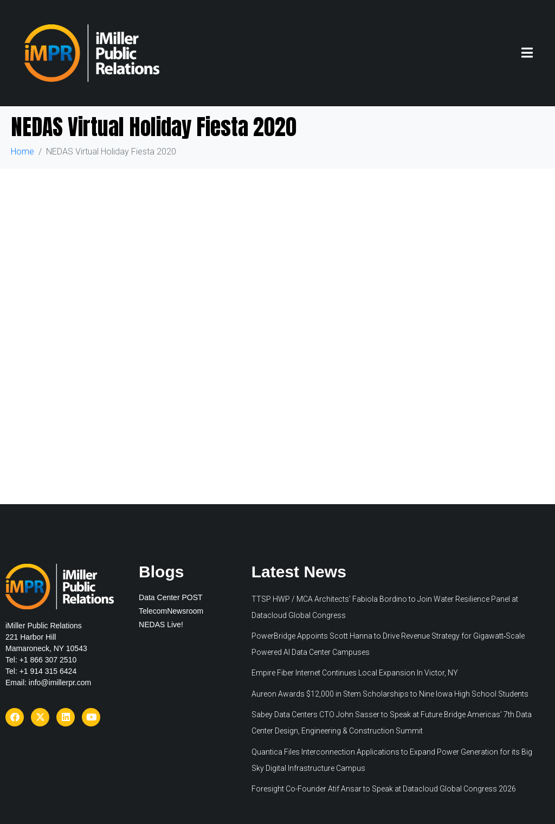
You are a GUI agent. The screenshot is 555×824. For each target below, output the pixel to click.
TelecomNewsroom (171, 611)
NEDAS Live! (161, 624)
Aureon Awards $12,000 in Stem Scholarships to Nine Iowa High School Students (389, 694)
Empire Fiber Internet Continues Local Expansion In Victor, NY (354, 672)
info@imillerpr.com (60, 682)
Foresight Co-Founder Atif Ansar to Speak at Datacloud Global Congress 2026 (383, 788)
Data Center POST (171, 597)
